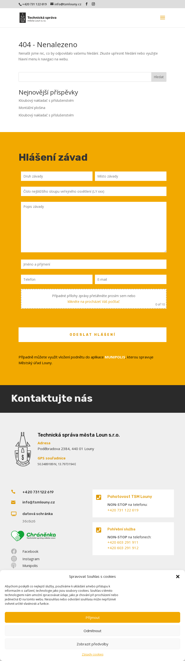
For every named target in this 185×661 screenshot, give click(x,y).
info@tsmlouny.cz (38, 502)
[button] (177, 576)
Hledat (159, 77)
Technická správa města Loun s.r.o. (79, 435)
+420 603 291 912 (123, 547)
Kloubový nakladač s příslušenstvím (46, 100)
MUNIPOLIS (115, 357)
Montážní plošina (32, 107)
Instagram (31, 558)
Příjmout (93, 617)
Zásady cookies (92, 654)
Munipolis (30, 565)
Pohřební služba (121, 529)
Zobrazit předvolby (92, 644)
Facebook (30, 551)
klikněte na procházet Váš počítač (94, 301)
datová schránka (37, 514)
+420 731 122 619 (34, 4)
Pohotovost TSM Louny (129, 496)
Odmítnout (92, 630)
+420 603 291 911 (123, 542)
